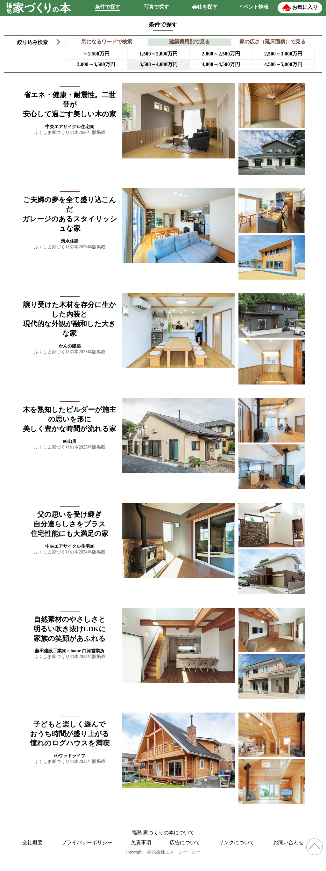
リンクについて (236, 842)
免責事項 (141, 842)
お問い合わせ (288, 842)
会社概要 (32, 842)
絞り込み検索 (32, 42)
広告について (185, 842)
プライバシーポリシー (86, 842)
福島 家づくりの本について (163, 832)
